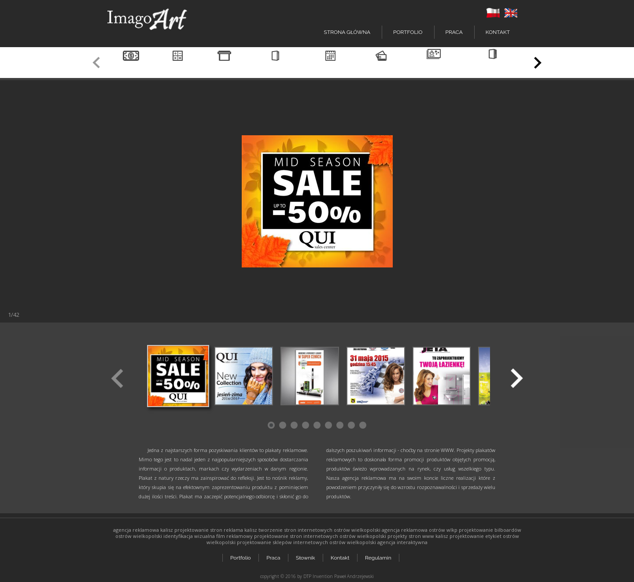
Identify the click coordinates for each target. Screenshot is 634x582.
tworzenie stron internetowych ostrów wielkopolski (319, 529)
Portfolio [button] (407, 32)
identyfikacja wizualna (189, 536)
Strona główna (347, 32)
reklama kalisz (240, 529)
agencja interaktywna (402, 542)
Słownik (305, 556)
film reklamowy (234, 536)
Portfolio (240, 556)
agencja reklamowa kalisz (143, 529)
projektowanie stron (198, 529)
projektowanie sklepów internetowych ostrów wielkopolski (306, 542)
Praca (454, 32)
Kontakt (498, 32)
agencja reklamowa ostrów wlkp (419, 529)
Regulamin (379, 556)
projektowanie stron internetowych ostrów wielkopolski (320, 536)
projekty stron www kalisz (417, 536)
